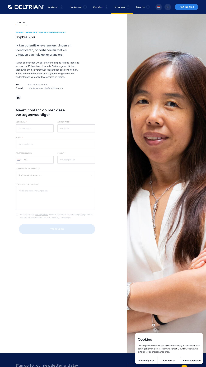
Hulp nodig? (186, 7)
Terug (21, 23)
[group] (55, 7)
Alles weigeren (146, 360)
